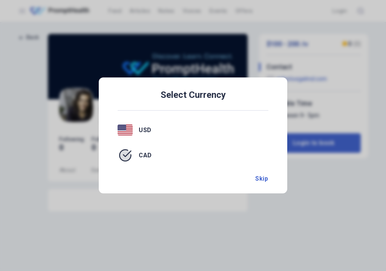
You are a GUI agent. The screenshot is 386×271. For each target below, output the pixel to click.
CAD (145, 155)
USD (145, 129)
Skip (261, 178)
